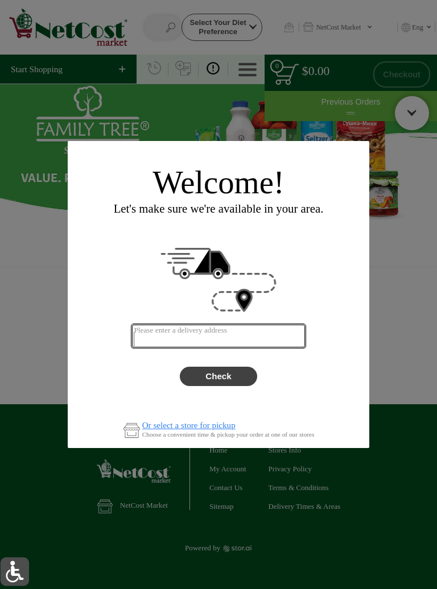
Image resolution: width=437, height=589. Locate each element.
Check (218, 376)
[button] (14, 571)
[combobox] (218, 336)
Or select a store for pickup (189, 425)
